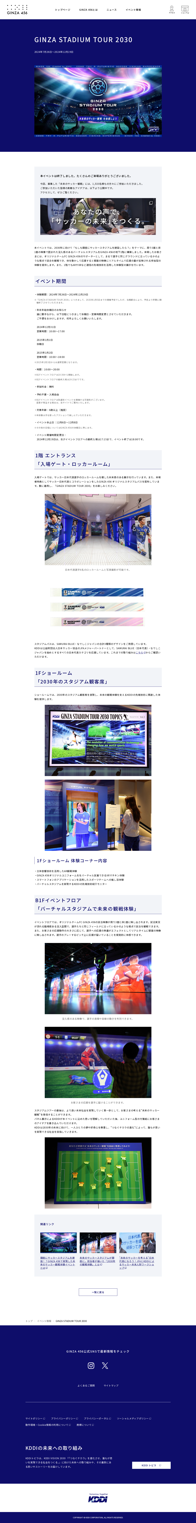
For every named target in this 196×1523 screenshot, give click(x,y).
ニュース (112, 9)
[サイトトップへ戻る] (17, 9)
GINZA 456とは (88, 9)
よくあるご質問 (86, 1385)
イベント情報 (133, 9)
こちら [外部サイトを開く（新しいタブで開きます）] (139, 652)
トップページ (62, 9)
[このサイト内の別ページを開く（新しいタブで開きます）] (98, 216)
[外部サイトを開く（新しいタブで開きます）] (185, 10)
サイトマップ (111, 1385)
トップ (29, 1321)
